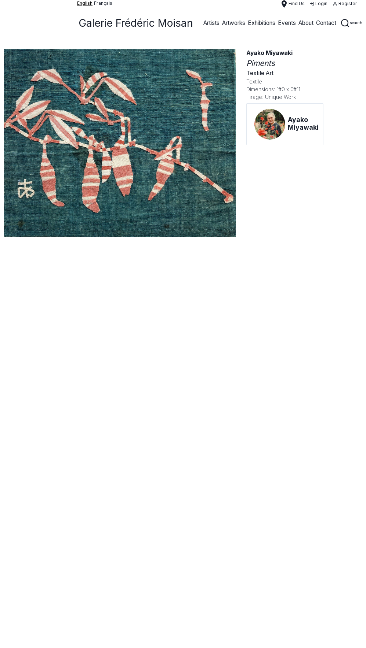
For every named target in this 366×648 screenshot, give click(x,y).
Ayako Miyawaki (269, 52)
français (103, 3)
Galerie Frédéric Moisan (136, 23)
